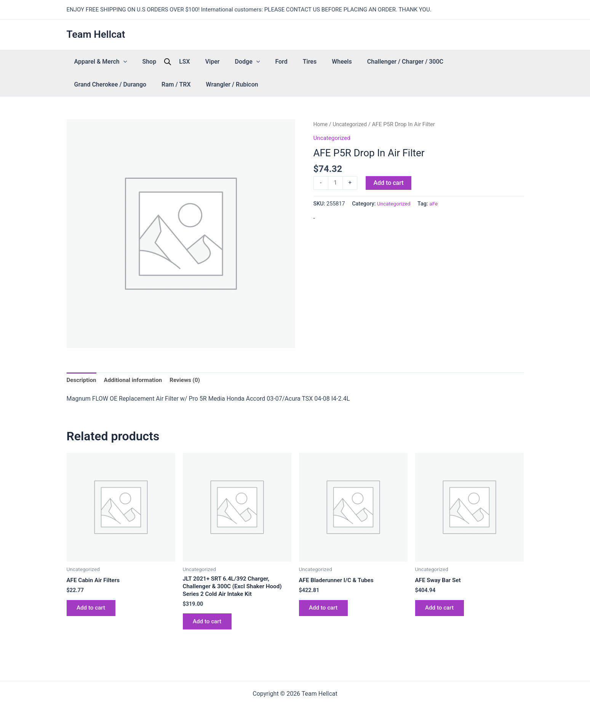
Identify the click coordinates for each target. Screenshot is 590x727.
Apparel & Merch (96, 61)
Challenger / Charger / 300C (340, 61)
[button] (119, 61)
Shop (138, 61)
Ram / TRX (480, 61)
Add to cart (389, 182)
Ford (239, 61)
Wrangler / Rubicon (96, 84)
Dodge (213, 61)
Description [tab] (82, 380)
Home (321, 124)
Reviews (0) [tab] (190, 380)
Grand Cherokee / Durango (422, 61)
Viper (186, 61)
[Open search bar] (152, 61)
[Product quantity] (336, 183)
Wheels (285, 61)
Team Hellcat (96, 34)
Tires (260, 61)
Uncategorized (351, 124)
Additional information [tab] (136, 380)
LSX (165, 61)
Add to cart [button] (93, 610)
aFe (435, 204)
